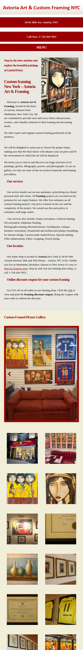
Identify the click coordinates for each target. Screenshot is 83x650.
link (70, 290)
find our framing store (16, 268)
